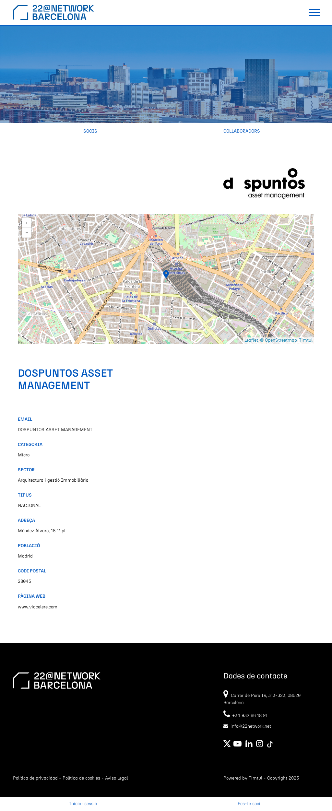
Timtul (306, 340)
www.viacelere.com (37, 607)
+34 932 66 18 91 (245, 715)
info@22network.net (251, 726)
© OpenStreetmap (278, 340)
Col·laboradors (241, 131)
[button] (166, 274)
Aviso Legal (116, 778)
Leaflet (251, 340)
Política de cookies (81, 778)
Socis (90, 131)
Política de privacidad (35, 778)
